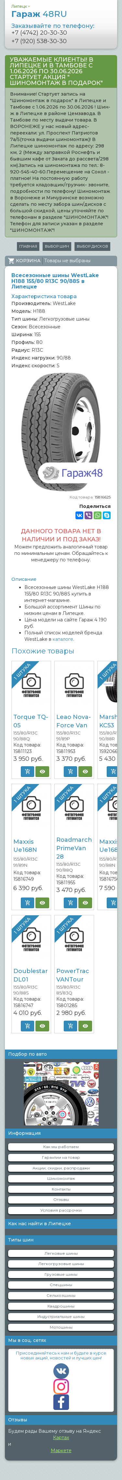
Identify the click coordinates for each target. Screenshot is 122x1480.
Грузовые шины (61, 1274)
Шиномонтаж (61, 1178)
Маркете (61, 1450)
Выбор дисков (92, 246)
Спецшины (61, 1284)
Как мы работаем (61, 1146)
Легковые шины (61, 1253)
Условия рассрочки (61, 1210)
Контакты (61, 1189)
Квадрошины (61, 1306)
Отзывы (61, 1199)
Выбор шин (57, 246)
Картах (61, 1437)
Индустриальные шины (61, 1316)
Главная (28, 246)
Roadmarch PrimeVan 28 (74, 848)
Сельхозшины (61, 1295)
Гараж (39, 14)
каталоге (63, 639)
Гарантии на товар (61, 1157)
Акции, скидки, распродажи (61, 1168)
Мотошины (61, 1327)
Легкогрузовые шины (61, 1263)
